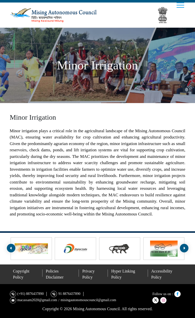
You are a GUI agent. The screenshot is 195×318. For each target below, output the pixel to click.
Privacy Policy (88, 274)
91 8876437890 (69, 294)
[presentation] (11, 248)
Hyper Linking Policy (123, 274)
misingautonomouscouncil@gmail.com (88, 300)
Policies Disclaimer (55, 274)
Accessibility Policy (162, 274)
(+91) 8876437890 (30, 294)
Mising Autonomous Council (96, 309)
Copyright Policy (21, 274)
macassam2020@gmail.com (37, 300)
